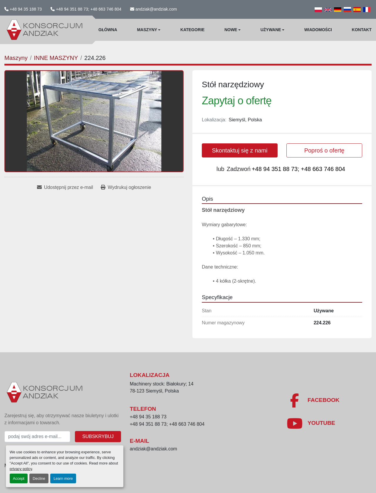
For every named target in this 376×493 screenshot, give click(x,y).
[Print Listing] (126, 187)
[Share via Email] (65, 187)
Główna (107, 29)
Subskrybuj (97, 436)
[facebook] (313, 400)
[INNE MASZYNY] (56, 58)
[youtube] (310, 423)
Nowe (230, 29)
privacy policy (21, 469)
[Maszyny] (16, 58)
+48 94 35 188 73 (26, 9)
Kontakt (362, 29)
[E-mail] (37, 436)
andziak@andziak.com (156, 9)
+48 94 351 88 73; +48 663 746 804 (88, 9)
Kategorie (192, 29)
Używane (271, 29)
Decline (39, 478)
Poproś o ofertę (324, 150)
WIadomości (318, 29)
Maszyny (147, 29)
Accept (18, 478)
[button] (148, 30)
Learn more (63, 478)
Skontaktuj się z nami (240, 150)
